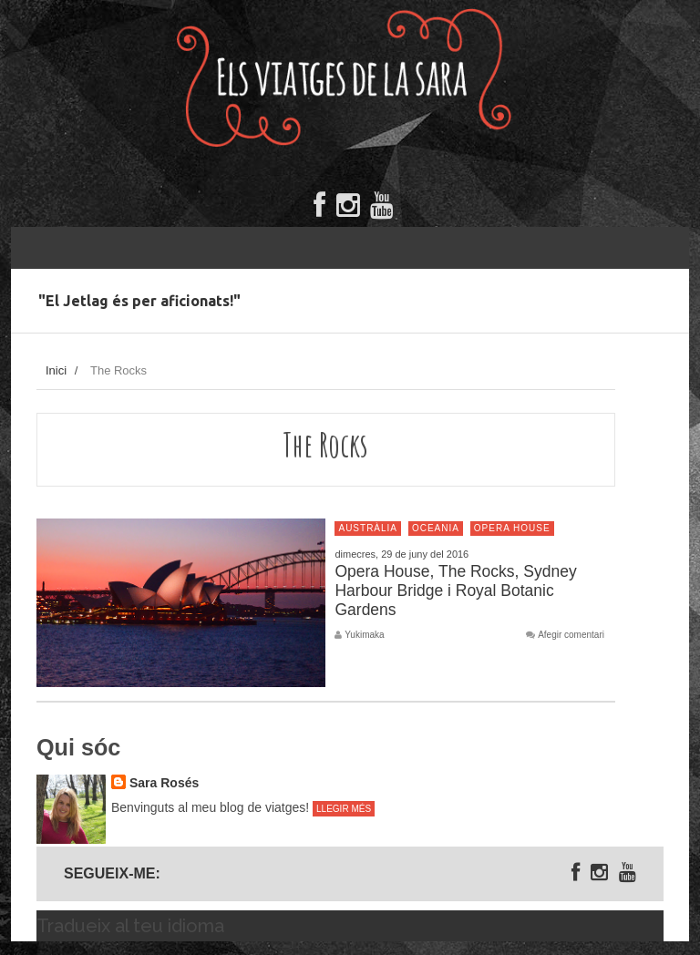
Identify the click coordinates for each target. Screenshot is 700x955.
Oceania (435, 528)
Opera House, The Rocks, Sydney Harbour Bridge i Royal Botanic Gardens (455, 590)
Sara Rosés (164, 782)
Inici (56, 370)
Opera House (512, 528)
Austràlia (367, 528)
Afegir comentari (571, 635)
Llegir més (343, 809)
